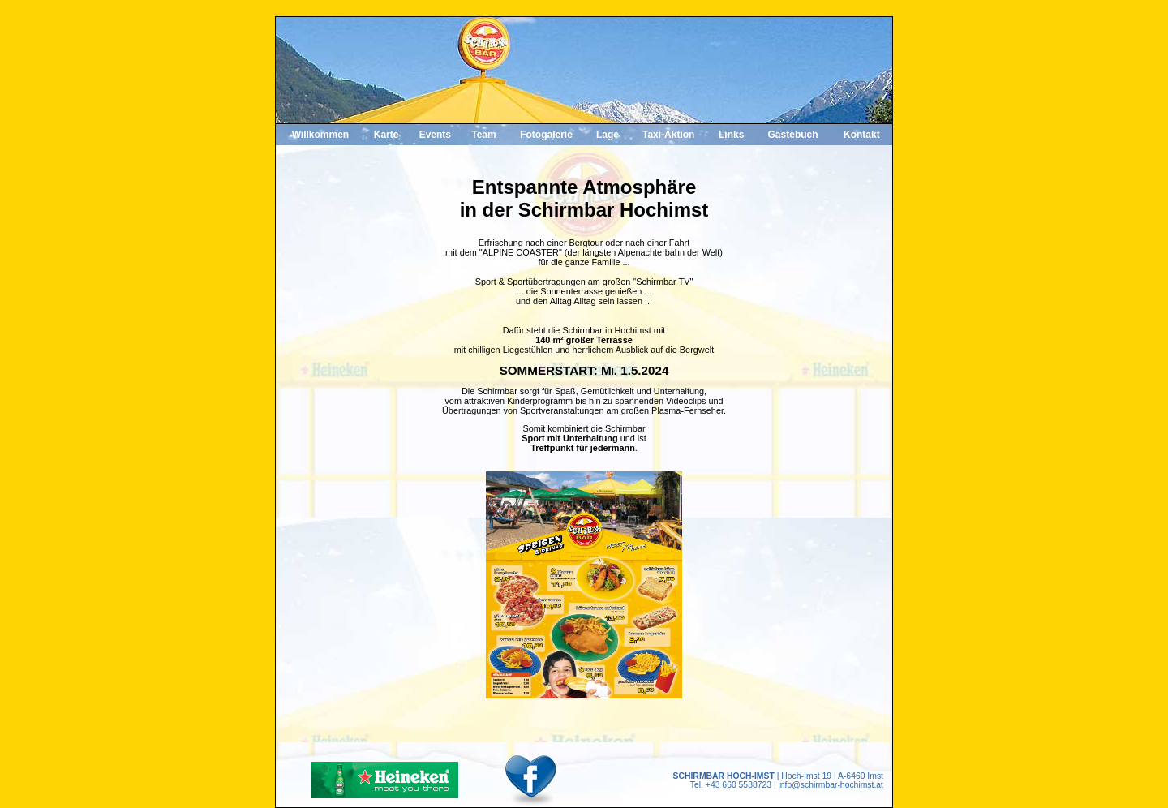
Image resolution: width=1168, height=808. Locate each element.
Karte (386, 134)
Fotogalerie (546, 134)
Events (435, 134)
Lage (607, 134)
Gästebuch (793, 134)
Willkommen (321, 134)
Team (483, 134)
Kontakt (862, 134)
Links (731, 134)
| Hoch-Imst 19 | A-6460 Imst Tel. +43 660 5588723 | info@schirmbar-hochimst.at (778, 780)
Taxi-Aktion (668, 134)
